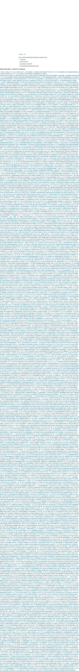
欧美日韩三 (48, 285)
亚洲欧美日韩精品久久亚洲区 (51, 670)
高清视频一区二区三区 (70, 258)
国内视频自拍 (61, 216)
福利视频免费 (59, 182)
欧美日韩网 (74, 613)
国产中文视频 (68, 249)
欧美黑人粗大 (20, 613)
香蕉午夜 (23, 154)
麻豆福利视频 (56, 192)
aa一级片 (61, 499)
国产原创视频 (45, 423)
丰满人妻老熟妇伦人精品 (8, 349)
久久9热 (75, 492)
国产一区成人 (64, 301)
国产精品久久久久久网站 (35, 115)
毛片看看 (18, 177)
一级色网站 (41, 389)
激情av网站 (48, 425)
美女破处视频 (19, 494)
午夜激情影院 (4, 139)
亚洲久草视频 (25, 115)
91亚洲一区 (3, 647)
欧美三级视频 (18, 94)
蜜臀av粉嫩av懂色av (59, 384)
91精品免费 (23, 237)
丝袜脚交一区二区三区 (71, 566)
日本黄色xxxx (75, 592)
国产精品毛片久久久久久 (39, 401)
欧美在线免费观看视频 (44, 323)
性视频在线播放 (38, 165)
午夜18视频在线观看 (26, 382)
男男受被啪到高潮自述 (37, 327)
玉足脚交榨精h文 (54, 253)
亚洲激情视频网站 (23, 511)
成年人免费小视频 (19, 134)
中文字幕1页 (9, 84)
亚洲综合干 (17, 408)
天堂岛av (49, 594)
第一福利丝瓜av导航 (27, 401)
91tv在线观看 (23, 577)
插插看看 (35, 461)
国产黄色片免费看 (22, 537)
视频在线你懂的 (40, 611)
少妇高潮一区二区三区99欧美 (67, 234)
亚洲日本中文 (63, 232)
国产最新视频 (23, 137)
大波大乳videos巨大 (19, 413)
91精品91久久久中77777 (22, 92)
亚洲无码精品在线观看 (58, 132)
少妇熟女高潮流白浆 (54, 571)
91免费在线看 (48, 101)
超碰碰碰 (26, 518)
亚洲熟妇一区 (63, 449)
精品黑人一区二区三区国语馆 (52, 234)
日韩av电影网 (47, 416)
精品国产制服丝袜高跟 (8, 359)
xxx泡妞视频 (38, 499)
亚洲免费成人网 (10, 566)
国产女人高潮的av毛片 (57, 209)
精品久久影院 (63, 273)
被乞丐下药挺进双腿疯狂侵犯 (8, 132)
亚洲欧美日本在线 (6, 578)
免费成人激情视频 (17, 80)
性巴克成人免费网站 (19, 199)
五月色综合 (17, 101)
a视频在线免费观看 (31, 525)
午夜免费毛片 (55, 104)
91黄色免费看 (40, 409)
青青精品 (20, 363)
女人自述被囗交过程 (35, 592)
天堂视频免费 (11, 209)
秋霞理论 (35, 420)
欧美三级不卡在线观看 (29, 134)
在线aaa (67, 565)
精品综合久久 (7, 392)
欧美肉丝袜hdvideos (24, 191)
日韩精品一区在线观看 (23, 520)
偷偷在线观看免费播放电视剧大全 (45, 497)
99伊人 (39, 399)
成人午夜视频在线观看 (47, 458)
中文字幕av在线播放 (47, 142)
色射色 (44, 578)
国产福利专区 (42, 332)
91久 (60, 253)
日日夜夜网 (13, 482)
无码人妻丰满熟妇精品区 (20, 251)
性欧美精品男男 (9, 480)
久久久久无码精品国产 (71, 116)
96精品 (25, 166)
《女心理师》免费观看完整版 (7, 82)
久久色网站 (39, 378)
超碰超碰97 (14, 320)
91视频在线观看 (31, 397)
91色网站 (22, 101)
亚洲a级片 (56, 108)
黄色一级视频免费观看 (50, 461)
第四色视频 (12, 494)
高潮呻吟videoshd (4, 120)
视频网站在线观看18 (55, 521)
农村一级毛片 (68, 390)
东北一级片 (53, 537)
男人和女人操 (53, 96)
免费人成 (36, 616)
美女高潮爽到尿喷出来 (25, 304)
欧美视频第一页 (59, 570)
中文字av (49, 501)
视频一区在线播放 (51, 137)
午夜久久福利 (7, 222)
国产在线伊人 (5, 377)
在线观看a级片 (67, 278)
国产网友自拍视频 (25, 223)
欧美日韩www (45, 635)
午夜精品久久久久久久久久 (13, 459)
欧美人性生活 (6, 166)
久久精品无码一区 (57, 82)
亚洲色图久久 (19, 389)
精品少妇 (34, 316)
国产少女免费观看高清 (41, 85)
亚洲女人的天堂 (15, 446)
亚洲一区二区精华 (15, 273)
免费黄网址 (5, 234)
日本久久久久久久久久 (5, 428)
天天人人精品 (41, 166)
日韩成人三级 (27, 122)
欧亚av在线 (52, 242)
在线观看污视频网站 (25, 509)
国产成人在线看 (72, 470)
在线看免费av (17, 103)
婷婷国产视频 (31, 349)
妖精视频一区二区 (42, 530)
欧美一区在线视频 (62, 615)
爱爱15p (45, 487)
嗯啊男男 (53, 408)
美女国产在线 (7, 335)
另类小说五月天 (17, 637)
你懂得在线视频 (48, 223)
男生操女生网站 (58, 166)
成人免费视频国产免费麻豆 (40, 104)
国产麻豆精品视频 (74, 115)
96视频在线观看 (47, 415)
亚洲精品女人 (68, 263)
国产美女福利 (34, 334)
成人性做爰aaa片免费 (7, 89)
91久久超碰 (70, 394)
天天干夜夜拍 (55, 606)
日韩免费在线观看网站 (62, 516)
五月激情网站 (28, 506)
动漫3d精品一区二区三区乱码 (48, 358)
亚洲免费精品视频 (17, 115)
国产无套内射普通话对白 (64, 96)
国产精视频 (53, 225)
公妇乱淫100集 (20, 353)
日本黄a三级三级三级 (52, 146)
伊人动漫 (45, 565)
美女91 (30, 127)
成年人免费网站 (32, 523)
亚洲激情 (30, 580)
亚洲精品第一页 (18, 401)
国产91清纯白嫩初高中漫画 (7, 570)
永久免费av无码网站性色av (40, 209)
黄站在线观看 (20, 420)
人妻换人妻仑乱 (62, 437)
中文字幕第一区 (4, 532)
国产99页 (5, 597)
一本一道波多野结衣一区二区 (33, 551)
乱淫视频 (54, 75)
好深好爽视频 (15, 235)
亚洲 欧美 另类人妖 (43, 135)
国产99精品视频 (65, 160)
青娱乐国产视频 (73, 654)
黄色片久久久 (74, 432)
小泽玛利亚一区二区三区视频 (26, 261)
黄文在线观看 (3, 80)
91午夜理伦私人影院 (15, 109)
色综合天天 (69, 315)
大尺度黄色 (70, 275)
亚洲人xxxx (7, 323)
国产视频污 (58, 227)
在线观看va (42, 258)
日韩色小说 (50, 85)
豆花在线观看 (42, 227)
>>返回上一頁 (22, 54)
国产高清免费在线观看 (22, 85)
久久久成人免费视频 (7, 439)
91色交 (22, 368)
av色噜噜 (73, 142)
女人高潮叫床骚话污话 (18, 394)
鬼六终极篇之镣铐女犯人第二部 (17, 246)
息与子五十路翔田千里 (63, 239)
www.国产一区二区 (74, 558)
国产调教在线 (45, 597)
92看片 (32, 96)
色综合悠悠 (58, 502)
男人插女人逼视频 (28, 347)
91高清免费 (49, 606)
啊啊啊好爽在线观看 (9, 249)
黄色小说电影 (22, 434)
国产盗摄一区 (48, 418)
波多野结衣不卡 (68, 197)
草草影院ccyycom (40, 446)
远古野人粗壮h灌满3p (26, 218)
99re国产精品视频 (63, 540)
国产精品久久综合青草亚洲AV (57, 87)
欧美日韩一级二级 (65, 356)
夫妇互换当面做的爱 (70, 125)
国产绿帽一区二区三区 (49, 153)
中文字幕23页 (47, 289)
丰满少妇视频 (72, 461)
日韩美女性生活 (45, 370)
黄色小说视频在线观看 (72, 127)
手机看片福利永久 (38, 96)
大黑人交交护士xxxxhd (62, 344)
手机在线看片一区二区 (13, 139)
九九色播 (15, 75)
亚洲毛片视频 (14, 316)
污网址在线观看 (18, 182)
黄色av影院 (30, 161)
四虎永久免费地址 (63, 649)
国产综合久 (61, 646)
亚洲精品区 (18, 278)
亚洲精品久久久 (63, 508)
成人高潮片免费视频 (54, 520)
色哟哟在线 (31, 84)
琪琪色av (38, 337)
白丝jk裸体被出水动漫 (25, 325)
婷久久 (8, 665)
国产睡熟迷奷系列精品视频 (25, 553)
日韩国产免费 (16, 270)
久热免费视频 (14, 475)
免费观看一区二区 (55, 299)
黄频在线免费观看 (41, 440)
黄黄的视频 (50, 132)
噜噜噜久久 (63, 380)
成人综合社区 (36, 91)
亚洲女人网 (76, 266)
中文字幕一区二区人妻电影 (45, 256)
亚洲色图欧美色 (65, 265)
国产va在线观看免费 (67, 163)
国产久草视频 (22, 287)
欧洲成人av (34, 566)
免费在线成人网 (56, 335)
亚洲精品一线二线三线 (53, 273)
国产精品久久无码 (67, 661)
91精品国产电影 (11, 378)
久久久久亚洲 (15, 140)
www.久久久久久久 (38, 118)
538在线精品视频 (51, 122)
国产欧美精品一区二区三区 (59, 311)
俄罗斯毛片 (30, 584)
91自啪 (61, 134)
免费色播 (53, 154)
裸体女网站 (49, 506)
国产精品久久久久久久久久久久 (46, 420)
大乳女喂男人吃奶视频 (37, 515)
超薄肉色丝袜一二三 (33, 485)
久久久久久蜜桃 (48, 430)
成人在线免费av (60, 334)
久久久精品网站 (40, 147)
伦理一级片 (50, 428)
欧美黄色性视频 (48, 213)
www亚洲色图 (19, 194)
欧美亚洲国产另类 (33, 275)
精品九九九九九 (45, 321)
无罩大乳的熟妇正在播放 (57, 285)
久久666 (48, 109)
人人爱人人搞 (5, 194)
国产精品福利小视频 (21, 620)
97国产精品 (49, 75)
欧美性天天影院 (32, 168)
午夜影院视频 (8, 285)
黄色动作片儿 (34, 116)
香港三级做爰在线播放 (27, 563)
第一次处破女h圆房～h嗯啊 (29, 158)
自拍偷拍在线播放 (22, 220)
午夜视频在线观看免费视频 (38, 230)
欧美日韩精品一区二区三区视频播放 (20, 471)
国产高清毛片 (35, 596)
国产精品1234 (53, 139)
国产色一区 (34, 382)
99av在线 (2, 285)
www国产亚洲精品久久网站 (32, 97)
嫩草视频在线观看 (16, 165)
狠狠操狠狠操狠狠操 (12, 244)
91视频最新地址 (42, 125)
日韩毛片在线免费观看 (53, 463)
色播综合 (40, 154)
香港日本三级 (37, 561)
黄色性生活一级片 (20, 197)
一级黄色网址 (68, 75)
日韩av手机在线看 (55, 618)
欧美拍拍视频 (59, 435)
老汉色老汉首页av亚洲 (17, 335)
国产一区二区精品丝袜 (44, 449)
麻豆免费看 (9, 203)
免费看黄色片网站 (69, 247)
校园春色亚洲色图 (63, 606)
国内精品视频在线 (40, 103)
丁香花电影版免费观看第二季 (12, 354)
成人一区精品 (56, 620)
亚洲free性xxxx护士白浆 (32, 251)
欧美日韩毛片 (50, 92)
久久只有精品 (5, 670)
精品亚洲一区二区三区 (52, 134)
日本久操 (3, 161)
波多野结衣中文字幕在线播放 (27, 313)
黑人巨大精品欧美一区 (22, 330)
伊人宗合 (43, 194)
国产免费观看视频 (72, 363)
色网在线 (64, 527)
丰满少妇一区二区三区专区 (24, 571)
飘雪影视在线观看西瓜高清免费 (68, 244)
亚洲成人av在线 (5, 306)
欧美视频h (33, 156)
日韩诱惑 (7, 173)
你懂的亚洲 (41, 113)
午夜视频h (57, 244)
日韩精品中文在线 (44, 91)
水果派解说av (27, 496)
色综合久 (21, 285)
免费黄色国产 (26, 268)
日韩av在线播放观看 (51, 177)
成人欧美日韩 (42, 594)
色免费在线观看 (52, 334)
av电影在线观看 (6, 280)
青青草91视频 (29, 165)
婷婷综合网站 (8, 115)
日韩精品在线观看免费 (52, 125)
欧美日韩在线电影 (64, 480)
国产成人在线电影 (43, 454)
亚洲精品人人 (7, 358)
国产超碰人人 (8, 353)
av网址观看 (76, 230)
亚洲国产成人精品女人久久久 (28, 103)
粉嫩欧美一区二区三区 (5, 625)
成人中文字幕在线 (34, 225)
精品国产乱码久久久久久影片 (33, 385)
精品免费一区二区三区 (61, 290)
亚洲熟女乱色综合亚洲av (51, 304)
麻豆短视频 (12, 377)
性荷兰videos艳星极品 (67, 266)
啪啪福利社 (18, 132)
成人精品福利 (17, 473)
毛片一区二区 (68, 261)
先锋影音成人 (10, 390)
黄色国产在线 (34, 139)
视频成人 (16, 99)
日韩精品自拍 (24, 278)
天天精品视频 (67, 427)
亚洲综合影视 (22, 385)
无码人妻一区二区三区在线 (43, 215)
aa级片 (59, 471)
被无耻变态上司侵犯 (72, 659)
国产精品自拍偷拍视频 (62, 382)
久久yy (21, 589)
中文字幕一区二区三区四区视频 (40, 123)
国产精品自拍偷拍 (42, 247)
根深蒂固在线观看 (72, 430)
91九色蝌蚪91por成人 (19, 456)
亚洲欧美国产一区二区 (15, 173)
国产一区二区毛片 (29, 546)
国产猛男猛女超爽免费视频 (21, 265)
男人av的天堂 (21, 528)
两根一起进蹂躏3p (33, 297)
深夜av (54, 665)
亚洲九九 (75, 339)
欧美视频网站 (58, 559)
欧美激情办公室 (16, 594)
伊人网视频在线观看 (57, 256)
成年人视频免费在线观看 (43, 627)
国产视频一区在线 (60, 280)
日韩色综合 (3, 104)
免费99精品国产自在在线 (49, 327)
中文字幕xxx (73, 253)
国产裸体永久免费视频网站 (36, 318)
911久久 (47, 456)
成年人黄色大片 (38, 184)
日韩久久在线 (26, 135)
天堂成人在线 (41, 285)
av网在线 (31, 149)
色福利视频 (14, 625)
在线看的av (54, 478)
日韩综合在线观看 (41, 128)
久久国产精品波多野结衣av (9, 596)
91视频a (65, 287)
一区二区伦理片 (63, 394)
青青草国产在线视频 (11, 85)
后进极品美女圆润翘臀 (57, 173)
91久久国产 (15, 294)
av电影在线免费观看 (30, 337)
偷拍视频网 (10, 111)
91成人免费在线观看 (53, 268)
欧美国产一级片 (44, 513)
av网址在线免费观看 (62, 158)
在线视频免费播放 (66, 77)
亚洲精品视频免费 (11, 342)
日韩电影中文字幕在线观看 (41, 359)
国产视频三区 (52, 652)
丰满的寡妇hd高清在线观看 (31, 125)
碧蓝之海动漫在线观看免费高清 (48, 432)
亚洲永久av (32, 353)
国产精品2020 (39, 404)
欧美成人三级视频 (11, 104)
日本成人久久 (25, 297)
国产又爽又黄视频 (60, 147)
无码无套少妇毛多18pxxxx (65, 175)
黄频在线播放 (56, 135)
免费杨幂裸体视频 (40, 532)
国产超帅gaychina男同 (50, 451)
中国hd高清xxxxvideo (60, 644)
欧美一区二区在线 (11, 128)
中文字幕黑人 (10, 268)
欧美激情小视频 (4, 232)
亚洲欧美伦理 (18, 328)
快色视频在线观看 (8, 192)
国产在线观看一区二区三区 (57, 203)
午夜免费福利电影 (22, 475)
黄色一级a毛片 (49, 303)
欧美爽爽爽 (23, 270)
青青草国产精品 (51, 290)
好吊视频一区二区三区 (29, 492)
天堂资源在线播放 (51, 332)
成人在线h (48, 390)
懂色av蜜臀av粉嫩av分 (7, 627)
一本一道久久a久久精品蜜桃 (59, 118)
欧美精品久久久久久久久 (43, 158)
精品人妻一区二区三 (20, 227)
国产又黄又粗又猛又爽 (30, 611)
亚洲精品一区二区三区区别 (9, 396)
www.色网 (72, 585)
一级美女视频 (71, 546)
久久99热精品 (66, 321)
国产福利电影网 (51, 570)
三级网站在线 (30, 423)
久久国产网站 (20, 125)
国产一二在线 (61, 359)
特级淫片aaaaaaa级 (23, 108)
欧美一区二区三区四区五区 (64, 539)
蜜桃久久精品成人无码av (10, 370)
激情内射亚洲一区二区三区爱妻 (65, 421)
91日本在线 (10, 506)
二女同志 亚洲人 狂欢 (57, 372)
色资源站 (23, 109)
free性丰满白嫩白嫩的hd (44, 237)
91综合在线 (29, 366)
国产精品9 (2, 242)
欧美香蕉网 (8, 247)
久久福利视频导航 (29, 199)
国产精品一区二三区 (45, 299)
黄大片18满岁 (29, 75)
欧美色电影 (75, 91)
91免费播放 (64, 470)
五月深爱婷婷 (48, 368)
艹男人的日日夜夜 (19, 272)
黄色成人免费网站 (19, 544)
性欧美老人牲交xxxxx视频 (6, 75)
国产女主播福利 (54, 439)
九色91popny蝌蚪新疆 (62, 106)
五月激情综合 (67, 139)
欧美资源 (72, 489)
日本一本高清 (53, 421)
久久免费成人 (14, 385)
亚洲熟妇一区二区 (47, 311)
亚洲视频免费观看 (22, 647)
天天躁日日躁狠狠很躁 (15, 113)
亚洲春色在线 (34, 135)
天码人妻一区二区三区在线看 (47, 130)
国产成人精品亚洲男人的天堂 (50, 239)
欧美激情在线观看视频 (71, 373)
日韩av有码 (52, 465)
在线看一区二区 (56, 101)
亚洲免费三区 (45, 265)
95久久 (69, 459)
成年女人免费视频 (50, 266)
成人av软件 (3, 296)
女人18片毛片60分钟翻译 (14, 256)
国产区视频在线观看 (9, 311)
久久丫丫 (64, 82)
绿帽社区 (22, 623)
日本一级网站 (53, 178)
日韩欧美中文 (52, 163)
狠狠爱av (49, 372)
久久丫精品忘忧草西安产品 (53, 194)
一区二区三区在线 (33, 113)
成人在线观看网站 (22, 573)
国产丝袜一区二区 (40, 77)
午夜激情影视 (59, 278)
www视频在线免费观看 (53, 380)
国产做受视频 (45, 165)
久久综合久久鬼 (29, 104)
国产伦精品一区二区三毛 (38, 208)
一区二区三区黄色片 (5, 253)
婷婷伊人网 (30, 332)
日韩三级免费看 (75, 513)
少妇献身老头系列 (72, 602)
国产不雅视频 (72, 413)
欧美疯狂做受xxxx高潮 (65, 254)
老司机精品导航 (62, 504)
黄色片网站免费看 (64, 418)
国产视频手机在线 (31, 378)
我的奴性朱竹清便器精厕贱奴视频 (27, 77)
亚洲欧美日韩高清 (39, 320)
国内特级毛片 (70, 465)
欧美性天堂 (60, 478)
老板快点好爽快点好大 (25, 208)
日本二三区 (6, 384)
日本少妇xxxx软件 (52, 308)
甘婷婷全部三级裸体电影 (49, 515)
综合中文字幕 (3, 154)
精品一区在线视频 (68, 213)
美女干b (31, 328)
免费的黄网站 (16, 106)
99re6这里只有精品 (41, 525)
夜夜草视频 (60, 411)
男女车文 (34, 201)
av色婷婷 (22, 508)
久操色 (49, 209)
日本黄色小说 (68, 289)
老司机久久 (36, 380)
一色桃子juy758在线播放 (66, 170)
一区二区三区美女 (48, 127)
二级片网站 (73, 173)
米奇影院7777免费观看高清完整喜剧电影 (47, 294)
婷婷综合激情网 (63, 292)
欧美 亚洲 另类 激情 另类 (28, 82)
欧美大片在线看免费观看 (42, 156)
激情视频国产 (7, 215)
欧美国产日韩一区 (18, 91)
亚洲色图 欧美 (59, 604)
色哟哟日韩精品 (75, 103)
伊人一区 (38, 309)
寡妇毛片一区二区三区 (44, 139)
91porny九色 (26, 321)
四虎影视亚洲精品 (74, 137)
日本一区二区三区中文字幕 (53, 440)
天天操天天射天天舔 (49, 89)
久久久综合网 (31, 265)
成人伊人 (43, 387)
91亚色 (39, 394)
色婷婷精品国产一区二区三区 (26, 78)
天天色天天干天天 (41, 201)
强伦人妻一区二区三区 (5, 478)
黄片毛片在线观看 (67, 230)
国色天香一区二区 (26, 132)
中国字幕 (49, 578)
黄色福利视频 (31, 92)
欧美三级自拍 (24, 113)
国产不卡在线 (38, 475)
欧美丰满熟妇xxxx (29, 561)
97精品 (70, 222)
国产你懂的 (47, 634)
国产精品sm (42, 456)
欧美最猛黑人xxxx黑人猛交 (14, 470)
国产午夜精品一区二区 (17, 468)
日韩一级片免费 (75, 94)
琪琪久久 (71, 584)
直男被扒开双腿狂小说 (42, 99)
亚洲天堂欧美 (56, 353)
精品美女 (44, 499)
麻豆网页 (73, 406)
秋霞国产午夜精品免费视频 (6, 182)
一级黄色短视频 (55, 316)
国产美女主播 (68, 599)
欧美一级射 (60, 523)
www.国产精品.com (34, 602)
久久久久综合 (69, 389)
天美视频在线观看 (52, 97)
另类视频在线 (28, 392)
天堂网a (16, 568)
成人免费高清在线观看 (24, 235)
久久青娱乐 (37, 573)
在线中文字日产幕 (12, 597)
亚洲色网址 (13, 321)
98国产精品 (59, 163)
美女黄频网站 (8, 594)
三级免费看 (16, 509)
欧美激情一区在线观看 (39, 344)
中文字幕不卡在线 (57, 366)
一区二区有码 (61, 140)
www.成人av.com (12, 387)
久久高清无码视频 (14, 313)
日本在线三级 (23, 292)
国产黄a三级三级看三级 (6, 294)
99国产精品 (67, 92)
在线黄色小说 (27, 249)
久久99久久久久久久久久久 (25, 213)
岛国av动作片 (4, 263)
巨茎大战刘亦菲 (63, 668)
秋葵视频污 (34, 178)
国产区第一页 (22, 323)
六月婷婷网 (49, 392)
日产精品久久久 (59, 103)
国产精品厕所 (14, 647)
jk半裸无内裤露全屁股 (41, 134)
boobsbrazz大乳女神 (73, 153)
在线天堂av (15, 285)
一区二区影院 (32, 263)
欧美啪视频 (41, 354)
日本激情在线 (50, 161)
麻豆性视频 (10, 332)
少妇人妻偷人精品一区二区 (33, 277)
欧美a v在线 (66, 558)
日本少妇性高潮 (9, 151)
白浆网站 (23, 366)
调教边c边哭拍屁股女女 (61, 297)
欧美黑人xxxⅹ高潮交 (34, 278)
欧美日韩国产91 (56, 553)
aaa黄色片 (7, 316)
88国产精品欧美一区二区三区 (12, 609)
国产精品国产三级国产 (63, 120)
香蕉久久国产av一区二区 (11, 161)
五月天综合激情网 (38, 584)
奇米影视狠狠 (55, 394)
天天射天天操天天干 (65, 142)
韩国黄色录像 (66, 532)
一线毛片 (19, 342)
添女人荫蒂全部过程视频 (42, 94)
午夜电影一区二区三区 (71, 280)
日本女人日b (72, 606)
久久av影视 (5, 168)
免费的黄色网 (53, 109)
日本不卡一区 (64, 553)
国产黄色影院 (36, 241)
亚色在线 (73, 601)
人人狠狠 (64, 275)
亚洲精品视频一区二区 (56, 80)
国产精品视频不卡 (72, 401)
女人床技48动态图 (73, 354)
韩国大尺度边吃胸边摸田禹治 (35, 108)
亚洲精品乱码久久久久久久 (41, 652)
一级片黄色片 (72, 642)
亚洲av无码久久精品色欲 (32, 323)
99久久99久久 (74, 111)
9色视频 (6, 87)
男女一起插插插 (60, 247)
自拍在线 (16, 192)
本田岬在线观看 (4, 328)
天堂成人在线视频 (13, 604)
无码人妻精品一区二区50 (70, 570)
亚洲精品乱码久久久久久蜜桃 (30, 389)
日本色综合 (66, 561)
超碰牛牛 (73, 463)
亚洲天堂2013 (66, 435)
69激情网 (73, 208)
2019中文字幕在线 (70, 325)
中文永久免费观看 (49, 661)
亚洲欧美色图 (16, 651)
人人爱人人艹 (46, 306)
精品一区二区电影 (56, 470)
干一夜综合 (28, 480)
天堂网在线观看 (62, 146)
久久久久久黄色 (58, 199)
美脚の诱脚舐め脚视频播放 (64, 99)
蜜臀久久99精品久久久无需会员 (33, 384)
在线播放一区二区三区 (63, 385)
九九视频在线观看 (14, 490)
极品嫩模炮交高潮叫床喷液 (13, 137)
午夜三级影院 (75, 197)
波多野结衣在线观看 (5, 434)
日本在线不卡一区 (74, 130)
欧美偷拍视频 (53, 404)
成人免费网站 (70, 165)
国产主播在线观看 (42, 559)
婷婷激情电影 (4, 265)
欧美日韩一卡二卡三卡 (55, 597)
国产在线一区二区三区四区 (7, 199)
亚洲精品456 (10, 241)
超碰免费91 (70, 237)
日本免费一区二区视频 (40, 199)
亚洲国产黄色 (39, 403)
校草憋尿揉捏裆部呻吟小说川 (11, 213)
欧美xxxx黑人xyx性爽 (41, 180)
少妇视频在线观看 (31, 411)
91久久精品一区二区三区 (65, 378)
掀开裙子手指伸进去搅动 (12, 261)
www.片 (35, 234)
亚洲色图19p (7, 446)
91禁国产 (69, 449)
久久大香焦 (3, 268)
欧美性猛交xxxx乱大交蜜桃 (69, 84)
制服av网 (54, 106)
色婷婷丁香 (34, 132)
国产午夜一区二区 (45, 149)
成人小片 (68, 380)
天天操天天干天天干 (50, 258)
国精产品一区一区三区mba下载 (11, 361)
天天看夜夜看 (46, 341)
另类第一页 (46, 330)
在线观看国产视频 (60, 258)
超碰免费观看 (9, 99)
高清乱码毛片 (25, 501)
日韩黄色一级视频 (32, 577)
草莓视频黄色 (42, 170)
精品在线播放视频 (48, 168)
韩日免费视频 (39, 492)
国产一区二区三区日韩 (33, 299)
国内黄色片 (22, 99)
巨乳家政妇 (56, 466)
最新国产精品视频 (4, 416)
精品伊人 (43, 197)
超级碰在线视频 (27, 178)
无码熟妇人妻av (70, 578)
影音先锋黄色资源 (59, 123)
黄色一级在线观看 (51, 247)
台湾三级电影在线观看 (8, 453)
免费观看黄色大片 (11, 330)
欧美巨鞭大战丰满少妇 (25, 175)
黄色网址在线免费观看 (70, 621)
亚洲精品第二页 (41, 140)
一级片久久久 (64, 475)
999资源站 (36, 332)
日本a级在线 (22, 259)
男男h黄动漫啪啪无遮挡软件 (19, 116)
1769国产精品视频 (69, 259)
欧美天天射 (47, 216)
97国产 (41, 341)
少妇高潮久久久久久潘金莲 (40, 161)
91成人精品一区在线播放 (30, 394)
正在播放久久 (20, 370)
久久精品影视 (10, 658)
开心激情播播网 (10, 134)
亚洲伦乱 (34, 218)
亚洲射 (41, 127)
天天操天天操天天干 (43, 382)
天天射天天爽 (39, 168)
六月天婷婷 (54, 416)
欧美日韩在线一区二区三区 (14, 403)
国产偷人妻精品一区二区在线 (23, 358)
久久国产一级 (33, 296)
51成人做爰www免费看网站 (30, 590)
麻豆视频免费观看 (15, 415)
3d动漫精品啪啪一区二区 (59, 315)
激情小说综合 (37, 149)
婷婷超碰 (21, 518)
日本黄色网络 (65, 130)
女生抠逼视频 (51, 580)
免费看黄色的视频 (18, 172)
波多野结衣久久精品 (60, 616)
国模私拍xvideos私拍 (59, 490)
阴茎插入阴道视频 (36, 175)
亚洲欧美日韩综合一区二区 (45, 204)
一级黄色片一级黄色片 (71, 118)
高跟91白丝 (71, 382)
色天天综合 (3, 99)
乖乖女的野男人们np (18, 608)
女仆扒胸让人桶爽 (73, 344)
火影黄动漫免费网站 (34, 644)
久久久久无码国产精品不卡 (34, 220)
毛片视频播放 (23, 606)
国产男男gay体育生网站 (29, 151)
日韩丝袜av (41, 172)
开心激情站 (34, 154)
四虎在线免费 (62, 296)
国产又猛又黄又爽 (73, 535)
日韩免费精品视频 (73, 484)
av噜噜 (45, 361)
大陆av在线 (71, 301)
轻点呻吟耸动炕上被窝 (12, 277)
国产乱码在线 (16, 368)
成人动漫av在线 (32, 94)
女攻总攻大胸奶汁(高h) (41, 151)
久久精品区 (61, 111)
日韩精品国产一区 (61, 165)
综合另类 (34, 399)
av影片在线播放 (14, 666)
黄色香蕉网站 (14, 222)
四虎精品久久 (6, 109)
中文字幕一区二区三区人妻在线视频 (49, 437)
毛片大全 (70, 294)
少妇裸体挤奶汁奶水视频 (27, 365)
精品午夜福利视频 (10, 196)
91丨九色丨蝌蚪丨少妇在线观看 (43, 377)
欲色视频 (28, 273)
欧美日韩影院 (55, 175)
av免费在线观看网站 (61, 459)
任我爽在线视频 (68, 587)
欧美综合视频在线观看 (14, 663)
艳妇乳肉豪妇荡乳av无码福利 (65, 109)
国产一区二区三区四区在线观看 (24, 396)
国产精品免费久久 (4, 582)
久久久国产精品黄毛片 (51, 609)
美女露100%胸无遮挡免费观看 (7, 92)
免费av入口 (28, 232)
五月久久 (19, 563)
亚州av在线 (25, 80)
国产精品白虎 (31, 120)
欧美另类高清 (22, 75)
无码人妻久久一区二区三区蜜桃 (13, 644)
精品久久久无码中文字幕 (66, 425)
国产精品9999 (65, 282)
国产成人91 (31, 661)
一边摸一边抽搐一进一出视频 (15, 216)
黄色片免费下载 (42, 504)
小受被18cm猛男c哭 (57, 208)
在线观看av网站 (62, 566)
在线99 (27, 246)
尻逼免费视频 (16, 204)
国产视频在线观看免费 (27, 234)
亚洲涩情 (42, 206)
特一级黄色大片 (64, 602)
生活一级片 (69, 568)
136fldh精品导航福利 (59, 151)
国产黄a (27, 353)
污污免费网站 (40, 490)
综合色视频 (37, 160)
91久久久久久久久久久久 (57, 211)
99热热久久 (67, 251)
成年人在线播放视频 (43, 434)
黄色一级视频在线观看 (37, 228)
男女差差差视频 (64, 299)
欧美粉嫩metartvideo (38, 213)
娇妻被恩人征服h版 (13, 77)
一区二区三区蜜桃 (66, 122)
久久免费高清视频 (50, 103)
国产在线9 (4, 372)
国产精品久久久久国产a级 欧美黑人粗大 (57, 518)
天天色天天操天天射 (42, 268)
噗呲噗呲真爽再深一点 (58, 113)
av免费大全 (45, 273)
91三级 (47, 654)
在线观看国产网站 (67, 242)
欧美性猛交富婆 (48, 554)
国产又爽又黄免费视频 (36, 142)
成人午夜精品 (33, 440)
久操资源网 (64, 659)
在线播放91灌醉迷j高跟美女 (12, 518)
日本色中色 (58, 477)
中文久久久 (60, 368)
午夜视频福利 (14, 215)
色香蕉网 (50, 135)
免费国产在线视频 (66, 94)
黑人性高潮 (70, 308)
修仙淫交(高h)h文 (27, 91)
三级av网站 (26, 318)
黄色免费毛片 (72, 670)
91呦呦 (15, 309)
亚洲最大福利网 (23, 666)
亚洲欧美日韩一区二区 (57, 501)
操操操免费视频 (49, 353)
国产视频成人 (29, 197)
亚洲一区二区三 (11, 389)
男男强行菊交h (17, 242)
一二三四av (13, 197)
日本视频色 (32, 501)
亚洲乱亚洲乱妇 (4, 189)
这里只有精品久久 (51, 144)
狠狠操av (54, 204)
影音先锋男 (52, 182)
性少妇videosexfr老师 (9, 94)
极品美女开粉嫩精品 (18, 185)
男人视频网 (65, 351)
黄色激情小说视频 (40, 373)
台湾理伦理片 (9, 327)
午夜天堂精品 (30, 144)
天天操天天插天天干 (46, 106)
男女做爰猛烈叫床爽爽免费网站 (56, 187)
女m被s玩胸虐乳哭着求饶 (63, 180)
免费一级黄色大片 (59, 154)
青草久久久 (16, 508)
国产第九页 (28, 451)
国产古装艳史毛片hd (48, 246)
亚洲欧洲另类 (73, 228)
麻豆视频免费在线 (64, 444)
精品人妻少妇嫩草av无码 (16, 280)
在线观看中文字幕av (55, 232)
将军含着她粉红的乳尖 (11, 397)
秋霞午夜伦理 (35, 127)
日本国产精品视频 (6, 496)
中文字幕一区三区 (9, 539)
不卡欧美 (50, 399)
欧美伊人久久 (70, 420)
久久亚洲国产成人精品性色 (63, 204)
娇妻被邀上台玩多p (20, 123)
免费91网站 (16, 523)
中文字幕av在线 (69, 377)
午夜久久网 (61, 458)
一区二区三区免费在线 (36, 480)
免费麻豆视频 (30, 292)
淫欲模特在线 (75, 378)
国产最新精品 (61, 178)
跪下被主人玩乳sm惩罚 (72, 327)
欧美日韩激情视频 (48, 625)
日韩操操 (44, 363)
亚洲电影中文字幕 (49, 259)
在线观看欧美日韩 (61, 451)
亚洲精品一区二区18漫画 (62, 582)
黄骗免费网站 (50, 170)
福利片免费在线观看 (71, 215)
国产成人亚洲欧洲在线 (5, 320)
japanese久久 (30, 270)
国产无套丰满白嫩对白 (14, 223)
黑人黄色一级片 (41, 566)
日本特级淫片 (56, 142)
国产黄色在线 (71, 540)
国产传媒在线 (66, 85)
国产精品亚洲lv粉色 (13, 184)
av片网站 (5, 228)
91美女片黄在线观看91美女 (72, 403)
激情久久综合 (69, 521)
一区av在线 (28, 334)
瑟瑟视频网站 (26, 640)
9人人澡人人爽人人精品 (66, 440)
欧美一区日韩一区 (36, 601)
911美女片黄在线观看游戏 (13, 154)
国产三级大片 (31, 516)
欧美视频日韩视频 (63, 670)
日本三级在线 (46, 80)
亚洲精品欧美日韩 (67, 347)
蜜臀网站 (13, 299)
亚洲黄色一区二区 (52, 359)
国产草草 (71, 172)
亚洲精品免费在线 (6, 634)
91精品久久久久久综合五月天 (21, 149)
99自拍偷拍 (55, 615)
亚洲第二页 (40, 89)
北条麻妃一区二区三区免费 (20, 411)
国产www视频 (51, 123)
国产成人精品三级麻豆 (20, 453)
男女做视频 (14, 478)
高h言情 (37, 468)
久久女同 (25, 94)
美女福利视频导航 (47, 189)
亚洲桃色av (52, 423)
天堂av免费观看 (54, 535)
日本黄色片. (21, 244)
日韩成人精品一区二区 (51, 344)
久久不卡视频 (50, 151)
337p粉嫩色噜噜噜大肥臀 (46, 540)
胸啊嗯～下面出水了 (58, 168)
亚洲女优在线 (11, 168)
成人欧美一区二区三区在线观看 (14, 160)
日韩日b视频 (17, 241)
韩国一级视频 (45, 115)
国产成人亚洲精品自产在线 (38, 304)
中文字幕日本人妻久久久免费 (33, 87)
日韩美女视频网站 (20, 189)
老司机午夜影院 (43, 568)
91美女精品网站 (47, 335)
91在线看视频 (60, 565)
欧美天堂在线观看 (59, 235)
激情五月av (31, 146)
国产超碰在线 (56, 397)
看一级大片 (39, 523)
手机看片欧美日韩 (73, 120)
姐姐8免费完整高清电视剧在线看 (23, 187)
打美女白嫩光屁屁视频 (65, 91)
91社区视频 (38, 428)
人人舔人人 (16, 142)
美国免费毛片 (37, 423)
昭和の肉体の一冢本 (55, 91)
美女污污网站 (28, 227)
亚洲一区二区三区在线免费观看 (7, 177)
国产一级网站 (25, 242)
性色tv (33, 147)
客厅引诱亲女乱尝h (36, 465)
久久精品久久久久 (68, 211)
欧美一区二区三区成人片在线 (28, 582)
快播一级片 (54, 261)
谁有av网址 (46, 404)
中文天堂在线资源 (69, 113)
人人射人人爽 (36, 197)
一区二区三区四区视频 (41, 501)
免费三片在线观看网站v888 (24, 147)
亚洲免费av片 (58, 130)
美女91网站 (74, 139)
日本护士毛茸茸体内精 (8, 421)
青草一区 (74, 99)
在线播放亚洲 (53, 321)
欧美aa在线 (74, 359)
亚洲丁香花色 (64, 101)
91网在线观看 (49, 315)
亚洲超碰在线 (9, 437)
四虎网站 (70, 82)
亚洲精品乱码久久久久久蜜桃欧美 (36, 173)
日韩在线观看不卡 (32, 511)
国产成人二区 (40, 296)
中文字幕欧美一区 (42, 334)
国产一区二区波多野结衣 (41, 546)
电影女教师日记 (40, 453)
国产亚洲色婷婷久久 (44, 666)
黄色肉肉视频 (59, 573)
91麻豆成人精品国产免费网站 (55, 484)
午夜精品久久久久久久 (70, 458)
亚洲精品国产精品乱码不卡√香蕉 (28, 446)
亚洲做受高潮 (6, 575)
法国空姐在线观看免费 (40, 144)
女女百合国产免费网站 (49, 147)
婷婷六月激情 (48, 206)
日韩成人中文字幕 (42, 272)
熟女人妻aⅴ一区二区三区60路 (60, 78)
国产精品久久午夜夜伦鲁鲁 (71, 235)
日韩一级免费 (41, 234)
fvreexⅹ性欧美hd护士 (52, 504)
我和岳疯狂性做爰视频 (31, 287)
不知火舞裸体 (74, 241)
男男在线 (35, 75)
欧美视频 (11, 384)
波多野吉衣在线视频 (69, 665)
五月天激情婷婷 (39, 330)
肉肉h (48, 275)
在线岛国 (33, 187)
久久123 (49, 104)
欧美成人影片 (5, 430)
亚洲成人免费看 (52, 468)
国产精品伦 (47, 96)
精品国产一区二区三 (5, 299)
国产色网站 (29, 634)
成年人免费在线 (67, 166)
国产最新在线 (48, 82)
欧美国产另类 (69, 304)
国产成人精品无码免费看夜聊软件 (23, 404)
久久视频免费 (46, 516)
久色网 (45, 290)
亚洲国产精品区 (39, 189)
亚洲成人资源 (3, 111)
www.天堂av (16, 292)
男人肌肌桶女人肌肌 (24, 140)
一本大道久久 (73, 485)
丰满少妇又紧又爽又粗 (57, 213)
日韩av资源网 (71, 182)
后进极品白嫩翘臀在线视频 (58, 390)
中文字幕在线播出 (9, 158)
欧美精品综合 (55, 594)
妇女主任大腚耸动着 (26, 601)
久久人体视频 (71, 232)
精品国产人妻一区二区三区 (64, 609)
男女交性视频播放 (54, 337)
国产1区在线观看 (22, 161)
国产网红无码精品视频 (26, 241)
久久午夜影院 (26, 554)
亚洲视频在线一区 (5, 130)
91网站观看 (8, 461)
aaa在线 (65, 361)
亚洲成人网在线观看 (41, 477)
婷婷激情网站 (24, 644)
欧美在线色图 (18, 487)
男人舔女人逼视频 (22, 180)
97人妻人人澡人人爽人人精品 (54, 128)
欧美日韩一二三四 (53, 320)
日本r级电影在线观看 (57, 309)
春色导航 (33, 403)
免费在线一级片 (69, 184)
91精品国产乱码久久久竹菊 (56, 365)
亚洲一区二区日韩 (10, 497)
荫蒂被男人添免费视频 (70, 151)
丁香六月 (37, 349)
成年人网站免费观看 (21, 423)
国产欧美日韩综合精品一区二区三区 (28, 89)
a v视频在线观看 (42, 275)
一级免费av (70, 437)
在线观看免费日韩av (47, 378)
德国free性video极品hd (73, 189)
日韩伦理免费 (32, 85)
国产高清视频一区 (66, 199)
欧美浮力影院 (5, 227)
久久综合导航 (6, 435)
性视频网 (2, 354)
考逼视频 (15, 266)
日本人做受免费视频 (28, 463)
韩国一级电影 (66, 156)
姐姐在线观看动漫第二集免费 (58, 325)
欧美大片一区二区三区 (41, 397)
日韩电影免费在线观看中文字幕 (69, 502)
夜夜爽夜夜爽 (55, 172)
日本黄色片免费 (74, 134)
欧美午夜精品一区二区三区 (59, 218)
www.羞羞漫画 (32, 80)
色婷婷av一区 (24, 127)
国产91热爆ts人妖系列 (35, 321)
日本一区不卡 (47, 354)
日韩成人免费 (26, 194)
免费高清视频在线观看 (11, 220)
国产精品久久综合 (38, 290)
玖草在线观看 (74, 346)
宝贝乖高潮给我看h (66, 496)
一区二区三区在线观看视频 (8, 649)
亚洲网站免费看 (18, 158)
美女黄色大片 (53, 120)
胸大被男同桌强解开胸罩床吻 (29, 497)
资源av (39, 621)
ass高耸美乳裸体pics (32, 537)
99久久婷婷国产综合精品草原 (12, 440)
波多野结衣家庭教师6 (56, 527)
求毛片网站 (20, 166)
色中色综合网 (71, 508)
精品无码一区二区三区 (11, 163)
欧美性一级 (22, 346)
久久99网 (9, 637)
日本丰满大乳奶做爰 (61, 116)
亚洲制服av (53, 341)
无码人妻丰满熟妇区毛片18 (51, 396)
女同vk (15, 332)
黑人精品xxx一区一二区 (31, 215)
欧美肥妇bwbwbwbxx (70, 154)
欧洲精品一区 (67, 103)
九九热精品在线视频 (14, 237)
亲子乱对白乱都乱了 (53, 272)
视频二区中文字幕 (37, 415)
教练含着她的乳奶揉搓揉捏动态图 (61, 489)
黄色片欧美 (74, 146)
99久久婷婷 (59, 122)
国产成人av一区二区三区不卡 (58, 215)
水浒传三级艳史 (24, 118)
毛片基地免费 (76, 263)
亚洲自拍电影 (55, 349)
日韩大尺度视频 (18, 268)
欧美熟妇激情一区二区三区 (31, 430)
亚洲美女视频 (11, 263)
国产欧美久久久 (75, 539)
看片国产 (24, 587)
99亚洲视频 (27, 272)
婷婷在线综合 (34, 272)
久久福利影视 (73, 282)
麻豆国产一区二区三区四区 (42, 535)
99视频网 (4, 292)
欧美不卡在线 (60, 635)
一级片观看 (13, 656)
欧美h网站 (28, 101)
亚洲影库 (68, 432)
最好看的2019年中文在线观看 (31, 372)
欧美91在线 (76, 304)
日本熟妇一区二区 (72, 287)
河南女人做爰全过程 (12, 363)
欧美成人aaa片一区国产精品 (49, 184)
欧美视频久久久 (50, 477)
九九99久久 (26, 447)
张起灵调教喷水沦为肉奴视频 (39, 122)
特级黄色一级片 (43, 251)
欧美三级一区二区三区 (41, 427)
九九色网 (47, 178)
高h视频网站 (14, 528)
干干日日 (8, 647)
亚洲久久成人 (71, 475)
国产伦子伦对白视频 (5, 347)
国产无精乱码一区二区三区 (13, 530)
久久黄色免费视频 (69, 123)
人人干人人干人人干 (37, 273)
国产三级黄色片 (31, 180)
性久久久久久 (47, 172)
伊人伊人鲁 (12, 194)
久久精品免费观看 (48, 78)
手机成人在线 (74, 415)
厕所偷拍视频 (8, 78)
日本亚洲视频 (28, 456)
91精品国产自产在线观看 (8, 187)
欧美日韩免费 (34, 182)
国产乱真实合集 (69, 132)
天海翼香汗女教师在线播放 (24, 230)
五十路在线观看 (69, 140)
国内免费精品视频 (36, 613)
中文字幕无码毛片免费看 (22, 299)
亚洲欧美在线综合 (45, 87)
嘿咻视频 (2, 178)
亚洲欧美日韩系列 (42, 518)
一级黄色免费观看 (42, 542)
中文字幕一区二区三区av (64, 318)
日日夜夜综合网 (48, 113)
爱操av (26, 420)
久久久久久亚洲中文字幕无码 (42, 242)
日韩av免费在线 (7, 590)
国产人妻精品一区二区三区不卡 (28, 106)
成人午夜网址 (54, 668)
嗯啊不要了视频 (28, 316)
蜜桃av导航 (13, 489)
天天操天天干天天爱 (70, 334)
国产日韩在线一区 (74, 160)
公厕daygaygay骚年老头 (51, 140)
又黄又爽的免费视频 (25, 96)
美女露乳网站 (9, 127)
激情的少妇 (5, 304)
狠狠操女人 (35, 392)
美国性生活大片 (47, 118)
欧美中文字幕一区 (39, 353)
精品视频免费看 (50, 166)
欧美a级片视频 (67, 434)
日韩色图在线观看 (17, 151)
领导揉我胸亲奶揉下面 (30, 99)
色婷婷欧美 (35, 227)
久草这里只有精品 (25, 502)
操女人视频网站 (6, 108)
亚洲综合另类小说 (51, 180)
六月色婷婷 (42, 478)
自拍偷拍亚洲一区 (33, 449)
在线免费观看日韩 (44, 421)
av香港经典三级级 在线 (47, 384)
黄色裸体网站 (63, 108)
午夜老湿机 (48, 623)
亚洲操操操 (3, 118)
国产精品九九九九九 (17, 477)
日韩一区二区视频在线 (11, 504)
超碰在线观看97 (60, 413)
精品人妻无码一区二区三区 (44, 316)
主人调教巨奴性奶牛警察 (14, 432)
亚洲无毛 (23, 165)
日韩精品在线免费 (27, 216)
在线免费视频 (13, 166)
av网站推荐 (34, 101)
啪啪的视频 (37, 513)
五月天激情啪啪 (8, 204)
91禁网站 (53, 409)
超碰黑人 (9, 80)
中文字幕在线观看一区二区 (30, 282)
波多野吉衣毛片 (27, 494)
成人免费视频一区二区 (5, 116)
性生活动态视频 (34, 246)
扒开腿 (3, 196)
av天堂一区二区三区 (46, 175)
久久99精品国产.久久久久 (26, 639)
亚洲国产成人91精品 (43, 482)
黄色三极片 (62, 263)
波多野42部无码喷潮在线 (52, 197)
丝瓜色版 (21, 347)
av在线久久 (59, 156)
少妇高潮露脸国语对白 (25, 139)
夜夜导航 (34, 506)
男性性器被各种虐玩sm (16, 130)
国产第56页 (12, 337)
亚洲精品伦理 (44, 651)
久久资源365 (16, 78)
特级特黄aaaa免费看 (22, 120)
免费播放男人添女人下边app (14, 211)
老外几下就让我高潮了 (5, 191)
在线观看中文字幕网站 (6, 380)
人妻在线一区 (21, 284)
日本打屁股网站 (73, 246)
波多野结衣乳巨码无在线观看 (26, 184)
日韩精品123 (53, 635)
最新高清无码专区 (42, 244)
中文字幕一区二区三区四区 (59, 196)
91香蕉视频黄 (49, 199)
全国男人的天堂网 (15, 239)
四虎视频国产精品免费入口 (62, 228)
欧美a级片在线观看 (28, 658)
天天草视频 (19, 296)
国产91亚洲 (25, 211)
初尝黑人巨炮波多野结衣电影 (19, 290)
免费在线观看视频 (31, 196)
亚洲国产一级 (72, 135)
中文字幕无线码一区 (35, 206)
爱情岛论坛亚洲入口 (73, 78)
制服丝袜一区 (18, 82)
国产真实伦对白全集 (46, 668)
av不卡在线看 (25, 130)
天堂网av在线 (33, 409)
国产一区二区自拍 (20, 337)
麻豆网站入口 (24, 630)
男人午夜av (33, 294)
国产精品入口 (60, 323)
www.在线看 (61, 139)
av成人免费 (3, 485)
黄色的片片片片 (38, 328)
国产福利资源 (70, 108)
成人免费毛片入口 (11, 296)
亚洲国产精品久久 (59, 92)
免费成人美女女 (68, 523)
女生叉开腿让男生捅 (24, 192)
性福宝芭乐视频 (73, 516)
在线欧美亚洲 (75, 177)
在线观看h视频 (25, 406)
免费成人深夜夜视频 (46, 270)
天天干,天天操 (18, 566)
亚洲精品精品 (55, 277)
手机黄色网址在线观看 (41, 92)
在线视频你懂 (63, 487)
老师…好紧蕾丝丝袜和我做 (59, 127)
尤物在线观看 (44, 613)
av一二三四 (21, 215)
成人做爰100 (10, 282)
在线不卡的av (18, 377)
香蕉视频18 (36, 170)
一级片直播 (76, 175)
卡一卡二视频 (48, 208)
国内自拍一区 (41, 615)
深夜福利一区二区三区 (33, 341)
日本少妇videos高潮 (17, 178)
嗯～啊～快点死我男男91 (25, 254)
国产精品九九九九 (24, 239)
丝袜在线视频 (8, 346)
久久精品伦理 (13, 573)
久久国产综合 (65, 647)
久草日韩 (52, 492)
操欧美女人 (60, 321)
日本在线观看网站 (62, 509)
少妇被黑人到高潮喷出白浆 (30, 308)
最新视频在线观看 (41, 263)
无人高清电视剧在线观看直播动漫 (42, 111)
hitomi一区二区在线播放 (46, 630)
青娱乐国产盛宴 (26, 182)
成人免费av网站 (52, 454)
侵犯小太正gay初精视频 (6, 516)
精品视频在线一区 (50, 227)
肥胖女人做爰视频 (67, 309)
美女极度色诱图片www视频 (26, 513)
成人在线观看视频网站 (56, 275)
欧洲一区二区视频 (54, 375)
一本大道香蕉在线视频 (38, 396)
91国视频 (38, 106)
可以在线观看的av (9, 621)
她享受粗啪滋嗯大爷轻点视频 (69, 80)
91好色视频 (49, 637)
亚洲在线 (2, 346)
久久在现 (55, 385)
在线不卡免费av (67, 306)
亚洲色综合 (58, 266)
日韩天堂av (15, 346)
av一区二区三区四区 (26, 258)
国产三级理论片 (23, 523)
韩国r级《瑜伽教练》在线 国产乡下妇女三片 (57, 220)
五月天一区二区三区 (56, 356)
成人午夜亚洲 (69, 451)
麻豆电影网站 (61, 304)
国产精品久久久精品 (37, 232)
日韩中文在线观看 (29, 351)
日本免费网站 (47, 632)
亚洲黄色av (48, 173)
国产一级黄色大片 (73, 209)
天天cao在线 (45, 399)
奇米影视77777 (10, 568)
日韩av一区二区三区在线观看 (64, 177)
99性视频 (20, 466)
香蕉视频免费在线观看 (73, 128)
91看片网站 (24, 635)
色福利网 (72, 156)
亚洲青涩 (34, 634)
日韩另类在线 (9, 172)
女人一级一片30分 (6, 318)
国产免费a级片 (10, 485)
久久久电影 (52, 413)
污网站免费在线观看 (8, 101)
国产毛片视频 (69, 87)
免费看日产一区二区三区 (31, 504)
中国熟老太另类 (74, 251)
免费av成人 (69, 320)
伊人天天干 (41, 223)
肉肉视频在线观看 (22, 397)
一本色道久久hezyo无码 (15, 303)
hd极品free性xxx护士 (39, 259)
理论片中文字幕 (31, 489)
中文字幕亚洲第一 (33, 342)
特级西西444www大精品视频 (29, 303)
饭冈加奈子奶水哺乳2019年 (38, 109)
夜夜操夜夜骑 (74, 330)
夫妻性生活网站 (11, 123)
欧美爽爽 (74, 523)
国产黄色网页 (11, 404)
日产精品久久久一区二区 (12, 254)
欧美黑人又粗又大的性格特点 (12, 156)
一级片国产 (32, 413)
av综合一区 (74, 204)
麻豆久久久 (47, 325)
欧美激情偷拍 (66, 173)
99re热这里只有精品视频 (63, 468)
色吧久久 (63, 477)
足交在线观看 (27, 565)
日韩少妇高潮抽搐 (14, 96)
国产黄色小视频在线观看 (27, 415)
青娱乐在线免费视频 (73, 349)
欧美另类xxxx (44, 621)
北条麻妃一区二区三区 (5, 642)
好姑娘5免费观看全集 (46, 349)
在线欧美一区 (38, 444)
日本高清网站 (8, 185)
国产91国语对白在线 (33, 204)
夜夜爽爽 (10, 270)
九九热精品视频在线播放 (13, 208)
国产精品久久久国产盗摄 (61, 546)
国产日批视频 (14, 230)
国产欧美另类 (34, 222)
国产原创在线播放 (30, 320)
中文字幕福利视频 (74, 537)
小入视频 (44, 328)
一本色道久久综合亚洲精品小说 (61, 611)
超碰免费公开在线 (30, 470)
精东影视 (73, 337)
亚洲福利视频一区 (63, 349)
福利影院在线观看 (61, 613)
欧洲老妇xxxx (51, 644)
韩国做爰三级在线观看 (61, 515)
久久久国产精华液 (63, 172)
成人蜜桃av (63, 373)
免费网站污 (64, 128)
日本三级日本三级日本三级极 (60, 401)
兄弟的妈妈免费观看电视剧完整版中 (27, 315)
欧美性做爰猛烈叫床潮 (70, 328)
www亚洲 (35, 366)
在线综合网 (16, 89)
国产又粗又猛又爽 (54, 508)
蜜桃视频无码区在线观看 (40, 146)
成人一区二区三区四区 (27, 160)
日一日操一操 (8, 178)
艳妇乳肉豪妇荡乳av (40, 656)
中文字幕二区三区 (8, 411)
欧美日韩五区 (29, 284)
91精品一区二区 (10, 341)
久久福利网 (39, 311)
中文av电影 (24, 111)
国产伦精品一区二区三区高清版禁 (43, 84)
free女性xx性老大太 (40, 82)
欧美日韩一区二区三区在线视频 (9, 535)
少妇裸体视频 (42, 75)
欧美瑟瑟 (4, 244)
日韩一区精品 (14, 253)
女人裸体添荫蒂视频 (57, 84)
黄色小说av (57, 642)
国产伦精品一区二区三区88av (52, 313)
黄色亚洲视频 (52, 156)
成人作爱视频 (22, 277)
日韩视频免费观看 (24, 427)
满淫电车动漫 (59, 558)
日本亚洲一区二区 (19, 249)
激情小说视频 (45, 465)
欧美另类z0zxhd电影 (51, 459)
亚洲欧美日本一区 (36, 642)
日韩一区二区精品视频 (13, 304)
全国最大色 (67, 406)
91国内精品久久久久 (11, 615)
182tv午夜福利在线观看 (69, 368)
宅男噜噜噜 (51, 530)
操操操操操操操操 (67, 409)
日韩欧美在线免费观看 (61, 153)
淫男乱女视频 (74, 427)
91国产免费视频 (57, 446)
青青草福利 (62, 249)
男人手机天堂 (31, 647)
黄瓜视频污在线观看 (48, 575)
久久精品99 (46, 120)
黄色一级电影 (41, 101)
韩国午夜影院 (8, 394)
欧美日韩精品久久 (49, 532)
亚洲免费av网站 (19, 311)
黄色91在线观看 (8, 463)
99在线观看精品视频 (36, 502)
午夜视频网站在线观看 (27, 209)
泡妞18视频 (31, 499)
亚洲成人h (43, 220)
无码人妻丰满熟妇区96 (6, 351)
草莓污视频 (67, 111)
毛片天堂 (13, 358)
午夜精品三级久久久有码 (55, 94)
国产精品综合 (11, 189)
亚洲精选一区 (35, 540)
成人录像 (33, 235)
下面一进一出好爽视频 (72, 477)
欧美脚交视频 (3, 128)
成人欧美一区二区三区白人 (21, 275)
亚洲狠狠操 (16, 513)
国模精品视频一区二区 (45, 277)
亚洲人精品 (44, 428)
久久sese (66, 115)
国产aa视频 (40, 520)
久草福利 (28, 116)
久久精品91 (76, 294)
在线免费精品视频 (9, 272)
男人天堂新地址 (61, 184)
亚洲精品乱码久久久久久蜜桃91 (20, 84)
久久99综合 (38, 346)
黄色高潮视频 (4, 523)
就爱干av (49, 542)
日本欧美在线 (52, 158)
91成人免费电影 (43, 97)
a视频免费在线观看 (24, 418)
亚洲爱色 (64, 387)
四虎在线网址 (67, 513)
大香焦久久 (24, 599)
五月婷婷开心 (71, 416)
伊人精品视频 (5, 223)
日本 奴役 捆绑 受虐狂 (46, 309)
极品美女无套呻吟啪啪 (69, 499)
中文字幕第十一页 (74, 180)
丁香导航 (53, 297)
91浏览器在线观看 (4, 113)
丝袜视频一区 (27, 613)
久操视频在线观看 (52, 328)
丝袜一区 (31, 118)
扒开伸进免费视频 (38, 78)
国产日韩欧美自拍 (64, 466)
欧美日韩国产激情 (58, 492)
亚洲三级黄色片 (8, 511)
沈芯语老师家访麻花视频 (59, 206)
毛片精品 (61, 197)
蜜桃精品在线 (28, 201)
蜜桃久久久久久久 (13, 287)
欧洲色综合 (35, 539)
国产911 (67, 596)
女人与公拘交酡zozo (63, 535)
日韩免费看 (7, 573)
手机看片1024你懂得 (71, 335)
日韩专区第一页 (39, 203)
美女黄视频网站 (53, 222)
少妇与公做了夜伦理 (30, 253)
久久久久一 (60, 347)
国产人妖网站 (43, 160)
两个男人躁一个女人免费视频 (56, 434)
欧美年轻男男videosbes (21, 359)
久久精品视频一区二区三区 (54, 496)
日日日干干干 (43, 249)
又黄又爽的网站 (27, 228)
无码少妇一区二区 (65, 330)
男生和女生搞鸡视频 (43, 287)
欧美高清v (65, 209)
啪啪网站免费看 (51, 585)
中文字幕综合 (55, 623)
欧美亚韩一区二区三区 (64, 337)
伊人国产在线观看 (52, 565)
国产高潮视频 (59, 534)
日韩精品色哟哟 (50, 616)
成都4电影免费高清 (17, 439)
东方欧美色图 (72, 611)
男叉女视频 (64, 192)
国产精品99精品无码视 (41, 235)
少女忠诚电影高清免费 (7, 401)
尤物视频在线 (6, 666)
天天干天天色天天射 (54, 602)
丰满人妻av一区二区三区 (13, 425)
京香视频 (66, 654)
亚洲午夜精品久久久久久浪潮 (57, 115)
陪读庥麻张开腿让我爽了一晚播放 (53, 77)
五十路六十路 (21, 163)
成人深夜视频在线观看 (65, 463)
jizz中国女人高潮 (44, 468)
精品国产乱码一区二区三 (18, 351)
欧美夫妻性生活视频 (71, 313)
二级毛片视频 (48, 665)
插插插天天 (26, 592)
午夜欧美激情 (34, 649)
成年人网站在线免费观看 (6, 366)
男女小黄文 (5, 97)
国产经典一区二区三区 (51, 185)
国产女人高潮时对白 (72, 580)
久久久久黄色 (54, 111)
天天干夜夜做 (40, 534)
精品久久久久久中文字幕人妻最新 (42, 261)
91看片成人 (18, 206)
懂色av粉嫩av (72, 385)
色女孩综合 (55, 223)
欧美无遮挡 (29, 123)
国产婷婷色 (69, 504)
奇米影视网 (20, 496)
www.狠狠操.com (41, 577)
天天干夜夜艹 (60, 328)
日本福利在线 (75, 453)
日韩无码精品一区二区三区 (69, 256)
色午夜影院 (23, 585)
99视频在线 (21, 492)
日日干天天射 (33, 520)
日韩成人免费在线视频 (65, 194)
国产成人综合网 (72, 101)
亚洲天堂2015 (68, 203)
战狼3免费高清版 (61, 404)
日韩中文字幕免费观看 (34, 421)
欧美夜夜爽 (6, 490)
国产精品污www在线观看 (49, 228)
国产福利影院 (62, 277)
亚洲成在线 (26, 280)
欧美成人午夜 (17, 365)
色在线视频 (75, 273)
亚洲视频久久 (61, 201)
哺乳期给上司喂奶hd (30, 623)
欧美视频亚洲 (47, 408)
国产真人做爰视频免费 (26, 432)
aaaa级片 (41, 430)
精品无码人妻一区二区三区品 (69, 471)
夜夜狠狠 (42, 185)
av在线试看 (42, 609)
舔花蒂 (14, 353)
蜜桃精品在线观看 (53, 482)
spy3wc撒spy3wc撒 (19, 334)
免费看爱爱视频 (66, 208)
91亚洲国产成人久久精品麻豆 (24, 549)
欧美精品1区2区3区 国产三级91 (54, 282)
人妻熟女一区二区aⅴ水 (18, 201)
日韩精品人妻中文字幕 (65, 620)
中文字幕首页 (17, 580)
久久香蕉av (11, 265)
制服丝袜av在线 (36, 249)
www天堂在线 (74, 609)
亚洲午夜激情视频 (21, 551)
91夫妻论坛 (31, 668)
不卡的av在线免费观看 (25, 609)
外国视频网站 (17, 111)
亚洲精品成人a (41, 178)
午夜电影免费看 (20, 104)
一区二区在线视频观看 (53, 292)
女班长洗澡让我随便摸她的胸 (16, 122)
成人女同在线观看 (25, 177)
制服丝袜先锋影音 (27, 416)
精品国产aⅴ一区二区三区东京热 (15, 592)
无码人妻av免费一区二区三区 (15, 228)
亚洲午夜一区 (30, 290)
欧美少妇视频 (43, 372)
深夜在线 (49, 553)
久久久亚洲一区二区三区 (46, 241)
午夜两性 (74, 199)
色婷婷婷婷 (76, 530)
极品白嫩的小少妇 (62, 237)
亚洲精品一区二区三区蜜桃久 (70, 473)
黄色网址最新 (29, 289)
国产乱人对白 (57, 351)
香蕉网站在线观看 (13, 87)
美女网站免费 (51, 546)
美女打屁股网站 (66, 253)
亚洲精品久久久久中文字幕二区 (66, 396)
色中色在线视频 (9, 584)
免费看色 (21, 627)
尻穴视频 (65, 651)
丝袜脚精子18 (21, 504)
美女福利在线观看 (21, 332)
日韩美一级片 (68, 216)
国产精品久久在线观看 (6, 146)
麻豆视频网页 (31, 309)
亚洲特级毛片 (56, 418)
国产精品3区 (39, 80)
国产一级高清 (15, 191)
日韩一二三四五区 (29, 442)
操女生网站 (47, 409)
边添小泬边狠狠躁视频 (21, 144)
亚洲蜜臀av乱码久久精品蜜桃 (7, 275)
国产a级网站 (35, 258)
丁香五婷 (61, 104)
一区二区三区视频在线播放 (13, 118)
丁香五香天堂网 (56, 430)
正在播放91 (66, 484)
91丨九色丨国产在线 (33, 166)
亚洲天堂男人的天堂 (35, 194)
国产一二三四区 (65, 135)
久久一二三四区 (58, 89)
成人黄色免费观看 (6, 297)
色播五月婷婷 (46, 527)
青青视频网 (30, 111)
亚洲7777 (67, 511)
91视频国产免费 (7, 170)
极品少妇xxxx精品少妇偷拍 (48, 561)
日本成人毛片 (33, 140)
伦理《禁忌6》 (59, 242)
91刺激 (44, 475)
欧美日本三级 (23, 204)
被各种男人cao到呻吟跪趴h (70, 372)
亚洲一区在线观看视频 (72, 97)
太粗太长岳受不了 (58, 399)
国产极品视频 (30, 359)
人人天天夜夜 (9, 251)
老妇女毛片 (24, 173)
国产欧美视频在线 (40, 196)
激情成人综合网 (67, 478)
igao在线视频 (46, 203)
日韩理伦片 (60, 230)
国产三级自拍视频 (62, 308)
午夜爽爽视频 (9, 218)
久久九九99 (11, 328)
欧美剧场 (23, 556)
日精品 (25, 608)
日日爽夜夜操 (14, 147)
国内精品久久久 (4, 135)
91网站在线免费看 (25, 637)
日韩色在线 (31, 330)
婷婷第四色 (23, 273)
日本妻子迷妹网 (9, 266)
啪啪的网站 (35, 456)
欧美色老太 (29, 620)
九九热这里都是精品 (16, 634)
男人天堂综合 (13, 108)
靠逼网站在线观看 (58, 85)
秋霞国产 (52, 659)
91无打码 (56, 577)
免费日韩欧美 (46, 154)
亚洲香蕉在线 (65, 528)
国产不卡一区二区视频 (12, 259)
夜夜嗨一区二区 (13, 466)
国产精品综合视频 (59, 259)
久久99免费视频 (16, 153)
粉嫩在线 (73, 254)
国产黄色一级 (31, 203)
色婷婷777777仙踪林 (9, 278)
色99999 (69, 146)
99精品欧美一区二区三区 (29, 477)
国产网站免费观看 (65, 415)
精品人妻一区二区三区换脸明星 (17, 430)
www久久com (21, 320)
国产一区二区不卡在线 (44, 596)
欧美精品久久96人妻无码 (56, 306)
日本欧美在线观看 (14, 435)
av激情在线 (57, 170)
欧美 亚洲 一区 (21, 87)
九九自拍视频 (61, 75)
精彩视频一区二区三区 (23, 387)
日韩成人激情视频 (54, 449)
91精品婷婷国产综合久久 (69, 89)
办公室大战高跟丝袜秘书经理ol (49, 551)
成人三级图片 (54, 149)
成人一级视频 (17, 127)
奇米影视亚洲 (54, 237)
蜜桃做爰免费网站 (70, 161)
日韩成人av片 (22, 670)
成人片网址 (75, 109)
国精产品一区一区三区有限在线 (33, 163)
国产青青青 (75, 353)
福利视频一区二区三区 (41, 585)
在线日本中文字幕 (63, 342)
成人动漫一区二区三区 (17, 339)
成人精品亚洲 (11, 532)
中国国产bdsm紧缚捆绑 (38, 153)
